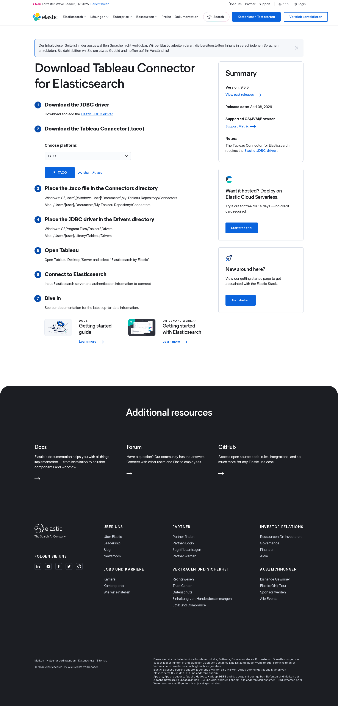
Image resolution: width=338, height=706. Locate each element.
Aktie (264, 556)
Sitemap (102, 660)
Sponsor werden (273, 592)
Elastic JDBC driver (97, 114)
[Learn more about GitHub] (221, 474)
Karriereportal (113, 586)
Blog (107, 549)
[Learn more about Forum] (129, 474)
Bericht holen (100, 4)
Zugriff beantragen (186, 549)
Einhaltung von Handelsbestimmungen (202, 598)
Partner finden (183, 536)
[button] (296, 48)
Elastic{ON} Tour (273, 586)
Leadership (111, 543)
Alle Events (268, 598)
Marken (39, 660)
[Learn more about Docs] (37, 479)
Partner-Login (183, 543)
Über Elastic (112, 536)
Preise (166, 17)
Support (264, 4)
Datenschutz (182, 592)
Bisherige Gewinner (275, 579)
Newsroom (112, 556)
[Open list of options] (126, 156)
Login (300, 4)
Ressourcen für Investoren (281, 536)
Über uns (235, 4)
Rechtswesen (183, 579)
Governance (269, 543)
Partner (250, 4)
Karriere (109, 579)
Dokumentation (186, 17)
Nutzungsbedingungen (61, 660)
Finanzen (267, 549)
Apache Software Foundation (172, 680)
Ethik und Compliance (189, 605)
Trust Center (182, 586)
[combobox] (85, 156)
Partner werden (184, 556)
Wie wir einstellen (116, 592)
